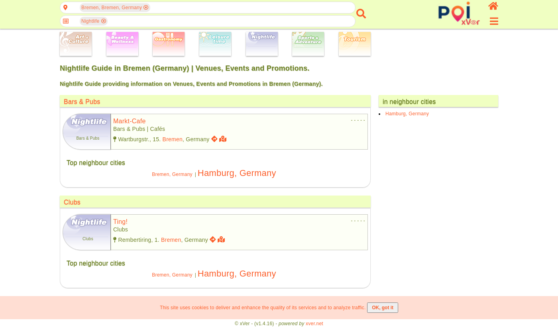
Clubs (72, 202)
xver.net (314, 323)
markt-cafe (129, 121)
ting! (120, 221)
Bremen (173, 139)
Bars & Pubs (82, 101)
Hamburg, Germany (237, 173)
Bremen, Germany (172, 174)
